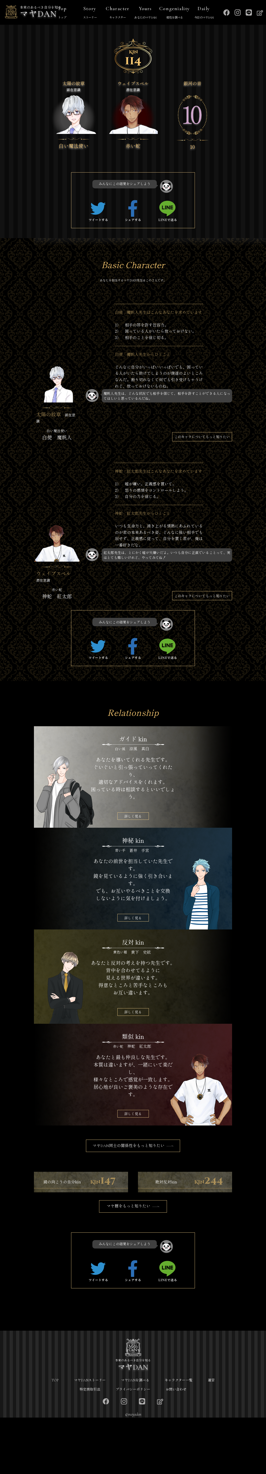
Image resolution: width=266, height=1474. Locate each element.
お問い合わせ (176, 1446)
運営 (211, 1437)
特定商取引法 (90, 1446)
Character (118, 13)
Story (90, 13)
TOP (55, 1437)
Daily (204, 13)
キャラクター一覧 (178, 1437)
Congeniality (174, 13)
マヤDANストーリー (90, 1437)
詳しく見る (133, 816)
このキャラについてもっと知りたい (202, 436)
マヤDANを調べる (135, 1437)
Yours (145, 13)
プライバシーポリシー (133, 1446)
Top (62, 13)
